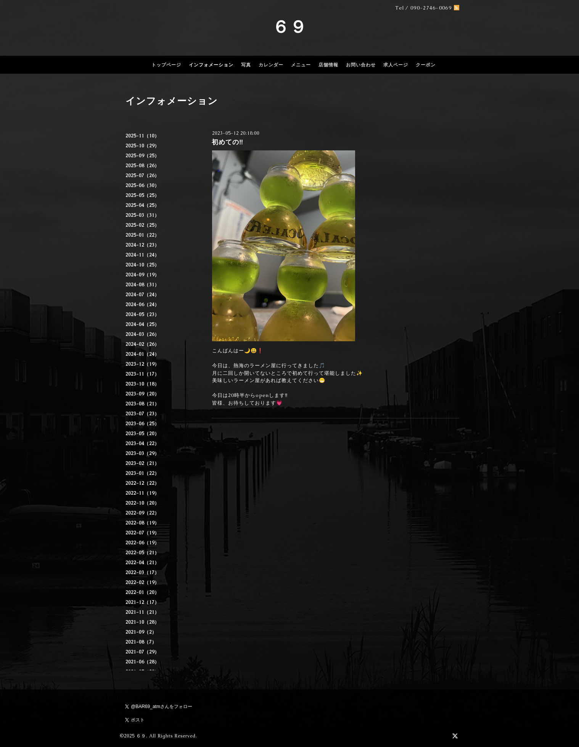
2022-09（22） (142, 513)
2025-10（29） (142, 146)
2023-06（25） (142, 424)
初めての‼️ (227, 142)
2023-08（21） (142, 404)
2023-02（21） (142, 463)
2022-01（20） (142, 592)
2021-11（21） (142, 612)
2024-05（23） (142, 314)
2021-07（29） (142, 652)
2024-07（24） (142, 295)
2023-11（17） (142, 374)
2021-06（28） (142, 662)
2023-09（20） (142, 394)
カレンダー (271, 65)
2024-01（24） (142, 354)
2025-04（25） (142, 205)
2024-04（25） (142, 324)
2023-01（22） (142, 473)
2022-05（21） (142, 553)
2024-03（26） (142, 334)
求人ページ (395, 65)
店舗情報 (328, 65)
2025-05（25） (142, 195)
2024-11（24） (142, 255)
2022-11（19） (142, 493)
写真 (246, 65)
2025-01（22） (142, 235)
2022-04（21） (142, 563)
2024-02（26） (142, 344)
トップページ (166, 65)
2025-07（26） (142, 176)
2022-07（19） (142, 533)
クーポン (426, 65)
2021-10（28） (142, 622)
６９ (289, 27)
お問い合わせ (361, 65)
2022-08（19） (142, 523)
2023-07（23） (142, 414)
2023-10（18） (142, 384)
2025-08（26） (142, 166)
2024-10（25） (142, 265)
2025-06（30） (142, 185)
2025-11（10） (142, 136)
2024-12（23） (142, 245)
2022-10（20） (142, 503)
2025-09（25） (142, 156)
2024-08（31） (142, 285)
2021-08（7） (141, 642)
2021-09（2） (141, 632)
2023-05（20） (142, 434)
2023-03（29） (142, 453)
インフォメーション (211, 65)
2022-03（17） (142, 573)
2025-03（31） (142, 215)
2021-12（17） (142, 602)
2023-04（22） (142, 443)
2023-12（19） (142, 364)
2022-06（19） (142, 543)
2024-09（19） (142, 275)
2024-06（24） (142, 305)
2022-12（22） (142, 483)
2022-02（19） (142, 582)
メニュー (301, 65)
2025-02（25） (142, 225)
